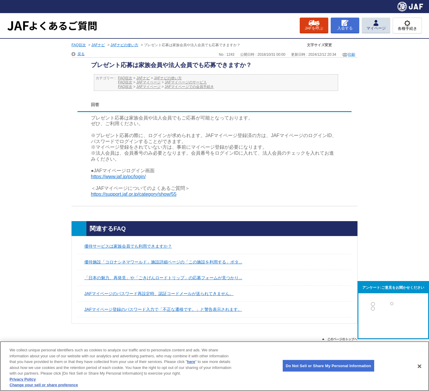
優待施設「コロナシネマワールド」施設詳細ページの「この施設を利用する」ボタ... (163, 262)
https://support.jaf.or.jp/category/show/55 (133, 194)
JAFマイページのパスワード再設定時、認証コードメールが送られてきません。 (159, 293)
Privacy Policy (23, 379)
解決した (393, 305)
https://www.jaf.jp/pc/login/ (118, 176)
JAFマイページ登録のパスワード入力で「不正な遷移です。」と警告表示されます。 (163, 309)
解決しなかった (393, 325)
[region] (214, 366)
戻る (81, 54)
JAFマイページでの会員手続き (189, 87)
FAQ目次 (79, 45)
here (191, 361)
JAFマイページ (148, 82)
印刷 (351, 54)
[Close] (419, 366)
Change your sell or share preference (44, 385)
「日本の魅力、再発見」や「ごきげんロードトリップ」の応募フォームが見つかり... (163, 277)
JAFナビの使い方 (124, 45)
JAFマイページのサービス (186, 82)
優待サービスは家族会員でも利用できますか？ (128, 246)
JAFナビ (98, 45)
